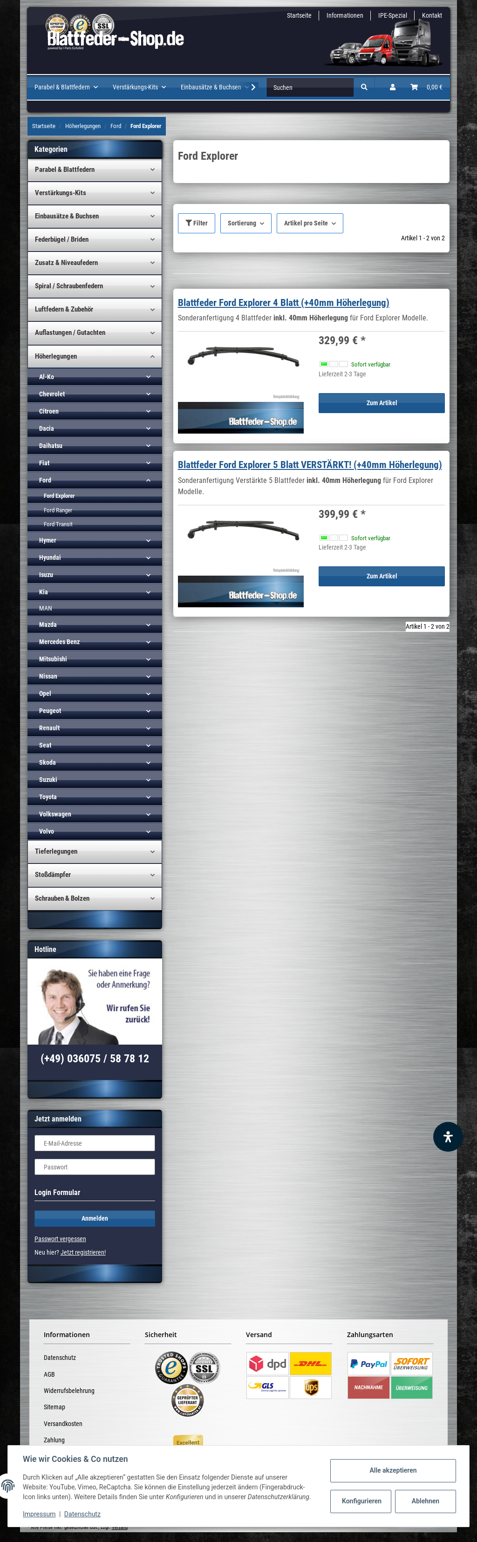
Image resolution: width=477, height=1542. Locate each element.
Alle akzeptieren (392, 1470)
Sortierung (242, 223)
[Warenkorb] (426, 87)
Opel (45, 693)
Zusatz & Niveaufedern (66, 262)
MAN (45, 608)
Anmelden (95, 1218)
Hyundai (50, 557)
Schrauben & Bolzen (62, 898)
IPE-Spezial (392, 15)
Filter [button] (196, 223)
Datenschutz (60, 1357)
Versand (120, 1527)
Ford (45, 480)
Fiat (44, 463)
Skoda (47, 762)
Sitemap (54, 1407)
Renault (49, 728)
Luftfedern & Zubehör (64, 309)
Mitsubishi (53, 659)
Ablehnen (425, 1501)
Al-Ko (46, 376)
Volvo (46, 831)
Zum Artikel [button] (382, 403)
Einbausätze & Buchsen (67, 216)
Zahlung (54, 1440)
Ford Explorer (59, 495)
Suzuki (48, 779)
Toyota (48, 797)
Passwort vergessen (60, 1239)
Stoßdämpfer (53, 874)
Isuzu (46, 574)
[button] (392, 87)
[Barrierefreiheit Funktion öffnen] (448, 1137)
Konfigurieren (362, 1501)
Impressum (39, 1514)
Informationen (345, 15)
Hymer (47, 540)
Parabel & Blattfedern (65, 169)
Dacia (46, 428)
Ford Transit (58, 524)
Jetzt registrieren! (83, 1252)
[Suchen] (310, 87)
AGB (49, 1374)
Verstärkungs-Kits (60, 193)
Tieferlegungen (56, 851)
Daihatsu (50, 445)
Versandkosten (63, 1423)
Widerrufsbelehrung (69, 1390)
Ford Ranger (58, 510)
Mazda (48, 624)
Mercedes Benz (59, 641)
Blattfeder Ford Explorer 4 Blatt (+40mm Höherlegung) (283, 302)
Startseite (299, 15)
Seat (45, 745)
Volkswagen (55, 814)
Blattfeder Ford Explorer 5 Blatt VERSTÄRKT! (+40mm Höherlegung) (310, 464)
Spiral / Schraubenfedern (69, 286)
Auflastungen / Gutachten (70, 332)
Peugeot (50, 710)
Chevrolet (52, 394)
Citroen (49, 411)
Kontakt (432, 15)
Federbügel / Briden (62, 239)
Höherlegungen (56, 356)
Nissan (48, 676)
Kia (43, 592)
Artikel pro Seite (306, 223)
